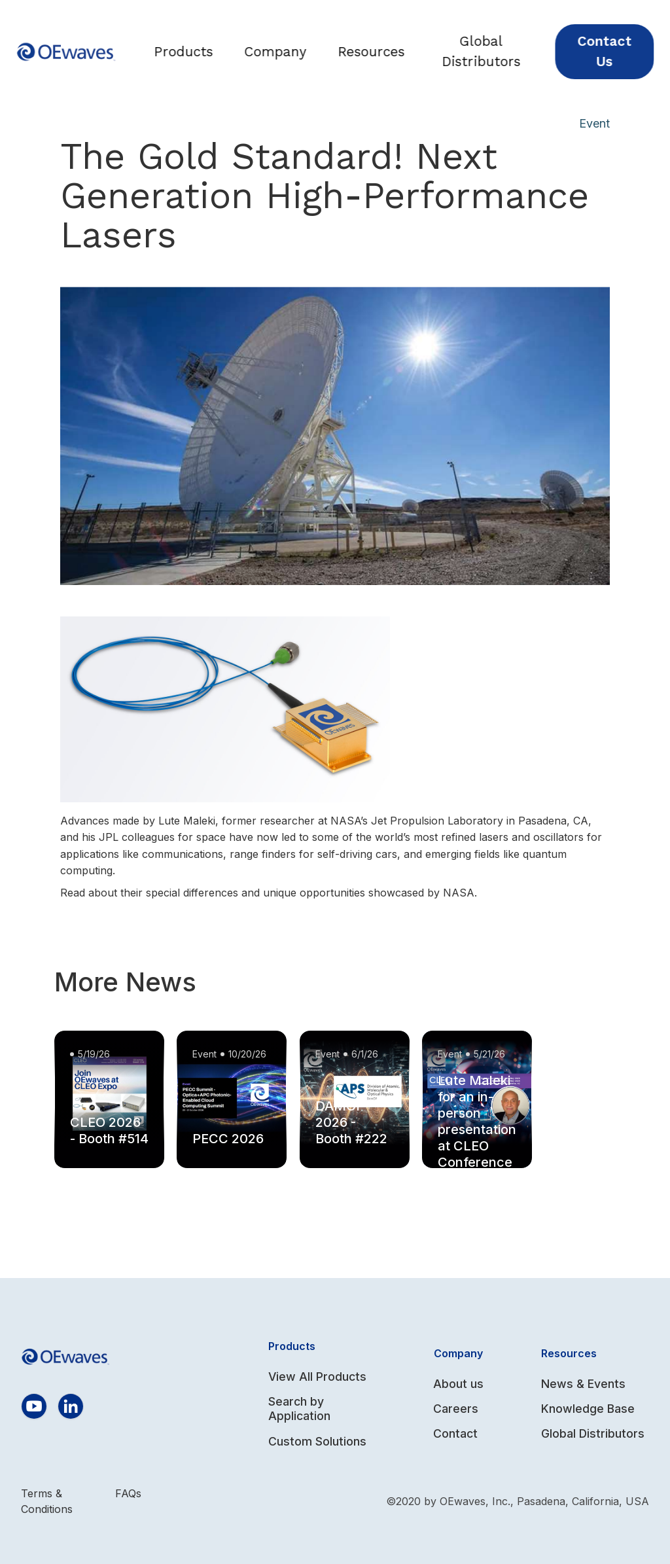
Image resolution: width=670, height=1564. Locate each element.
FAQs (128, 1493)
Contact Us (613, 51)
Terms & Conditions (47, 1501)
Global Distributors (490, 51)
